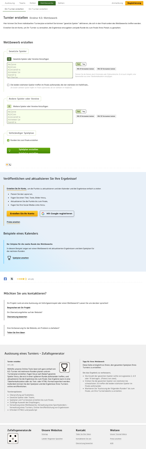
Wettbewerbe (46, 3)
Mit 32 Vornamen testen (106, 69)
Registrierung (134, 3)
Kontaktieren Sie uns (83, 439)
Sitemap (45, 434)
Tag (83, 64)
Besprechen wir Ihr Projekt (18, 309)
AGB (111, 443)
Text (78, 64)
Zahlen (61, 3)
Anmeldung (117, 3)
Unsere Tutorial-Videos (118, 434)
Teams (22, 3)
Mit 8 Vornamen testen (85, 69)
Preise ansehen (115, 439)
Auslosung (10, 3)
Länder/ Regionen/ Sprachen (52, 439)
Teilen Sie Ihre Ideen (16, 334)
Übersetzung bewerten (17, 318)
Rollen (33, 3)
